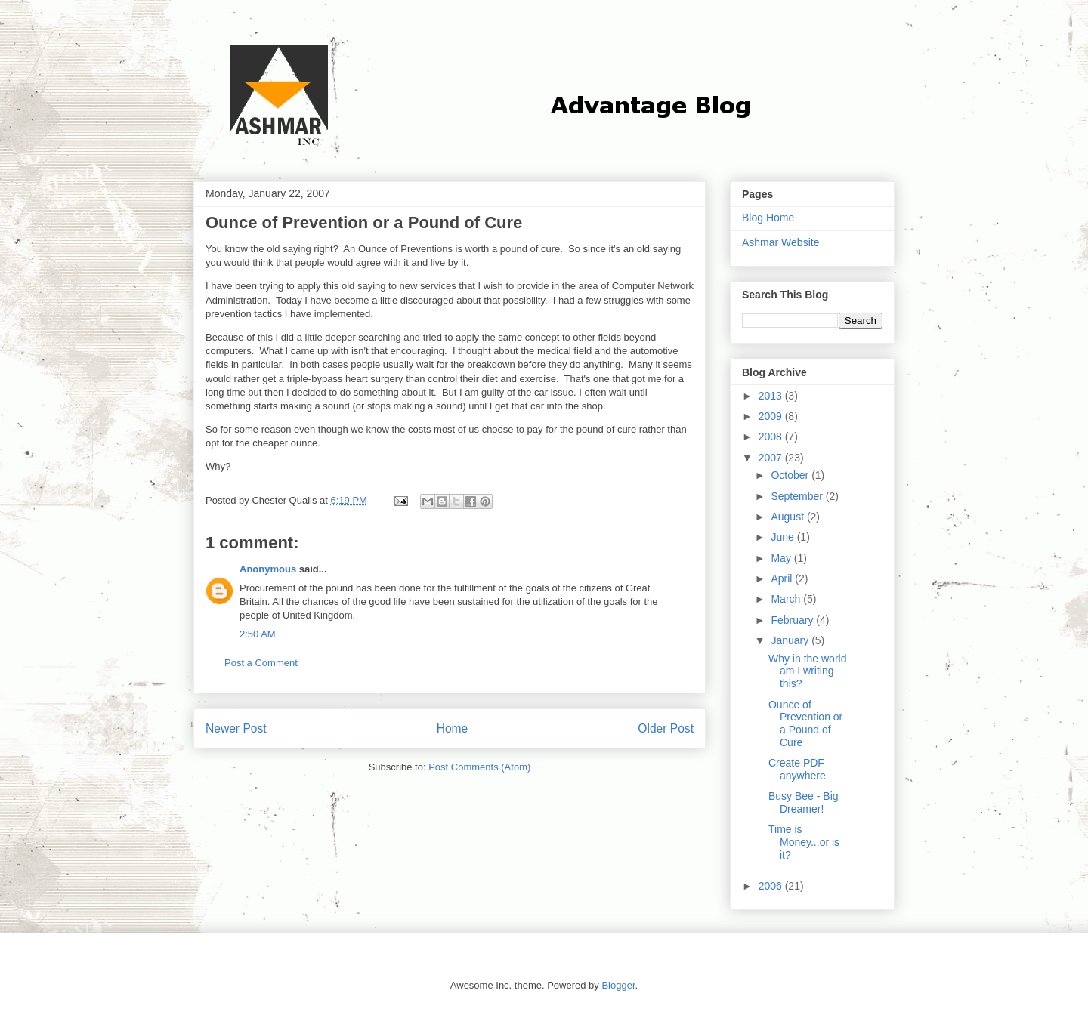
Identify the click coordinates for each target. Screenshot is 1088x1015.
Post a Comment (261, 662)
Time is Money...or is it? (803, 842)
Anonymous (268, 569)
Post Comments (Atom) (479, 767)
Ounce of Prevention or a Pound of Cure (805, 723)
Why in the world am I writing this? (807, 671)
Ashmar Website (780, 242)
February (793, 620)
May (782, 558)
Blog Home (768, 217)
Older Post (666, 728)
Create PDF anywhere (797, 769)
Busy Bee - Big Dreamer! (803, 802)
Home (452, 728)
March (787, 599)
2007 (772, 458)
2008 (772, 436)
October (791, 475)
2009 (772, 416)
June (783, 537)
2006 (772, 886)
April (783, 578)
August (788, 517)
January (791, 640)
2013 (772, 396)
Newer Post (236, 728)
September (798, 496)
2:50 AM (258, 634)
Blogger (618, 985)
